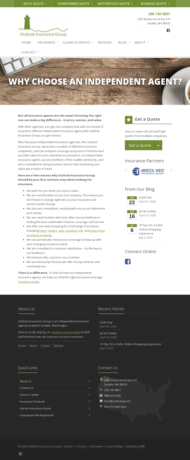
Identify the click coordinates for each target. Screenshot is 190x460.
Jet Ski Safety (149, 214)
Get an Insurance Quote (55, 408)
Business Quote (155, 3)
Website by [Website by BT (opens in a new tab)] (135, 446)
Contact (29, 52)
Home (26, 42)
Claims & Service (77, 42)
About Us (55, 381)
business (72, 231)
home (42, 231)
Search (68, 446)
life (81, 231)
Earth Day (149, 201)
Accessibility (115, 446)
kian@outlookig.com (117, 401)
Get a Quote (140, 145)
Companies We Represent (55, 415)
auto (61, 231)
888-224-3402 (112, 395)
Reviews (105, 42)
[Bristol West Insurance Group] (148, 171)
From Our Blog (140, 189)
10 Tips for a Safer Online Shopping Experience (149, 231)
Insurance (47, 42)
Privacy (81, 446)
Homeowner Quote (75, 3)
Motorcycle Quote (115, 3)
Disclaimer (96, 446)
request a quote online (65, 332)
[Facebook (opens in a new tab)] (168, 30)
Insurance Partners (144, 161)
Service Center (55, 395)
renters (52, 231)
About (140, 42)
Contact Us (55, 388)
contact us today (28, 282)
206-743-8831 (112, 390)
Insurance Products (55, 401)
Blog (123, 42)
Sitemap (59, 345)
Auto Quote (35, 3)
